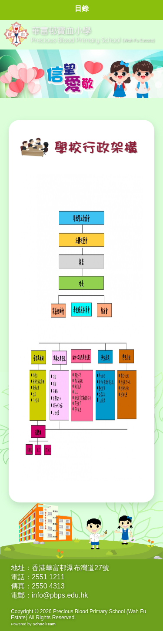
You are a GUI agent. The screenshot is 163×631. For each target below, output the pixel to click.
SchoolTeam (44, 624)
